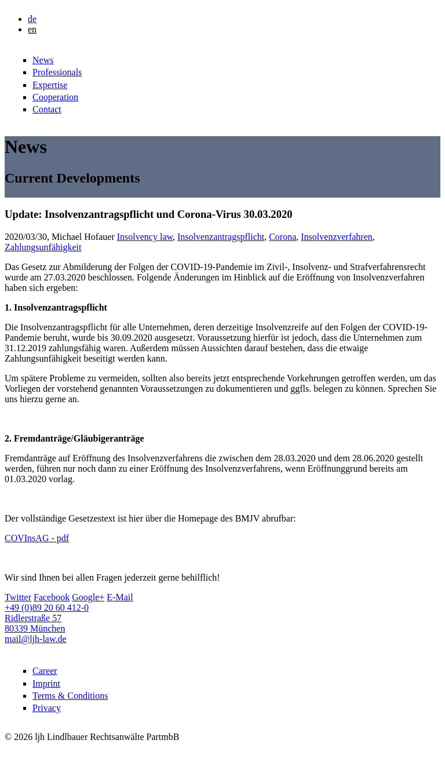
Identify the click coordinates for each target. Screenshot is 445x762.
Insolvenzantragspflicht (220, 237)
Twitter (18, 597)
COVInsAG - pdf (37, 538)
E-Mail (120, 597)
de (32, 19)
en (32, 29)
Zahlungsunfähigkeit (43, 247)
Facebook (52, 597)
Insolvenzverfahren (337, 237)
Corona (282, 237)
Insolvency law (145, 237)
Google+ (88, 597)
